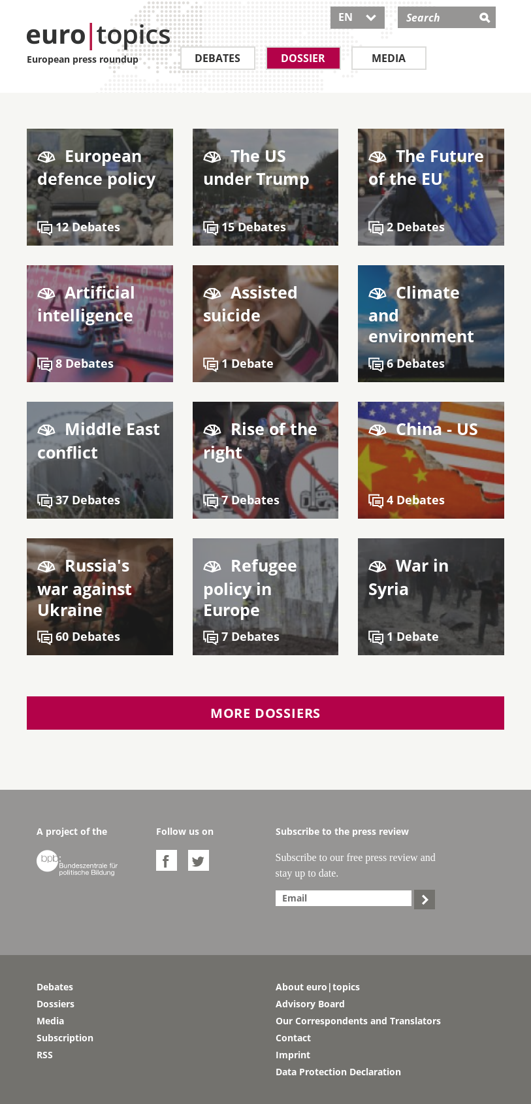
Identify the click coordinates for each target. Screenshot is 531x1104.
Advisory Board (310, 1004)
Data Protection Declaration (338, 1071)
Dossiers (55, 1004)
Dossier (303, 58)
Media (389, 58)
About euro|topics (318, 987)
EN (357, 17)
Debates (217, 58)
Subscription (65, 1037)
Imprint (293, 1054)
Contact (293, 1037)
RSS (45, 1054)
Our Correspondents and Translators (358, 1021)
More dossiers (265, 713)
